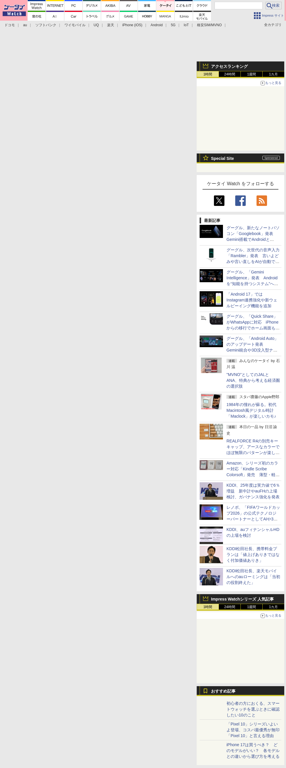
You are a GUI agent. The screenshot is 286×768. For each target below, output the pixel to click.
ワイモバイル (75, 25)
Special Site (222, 158)
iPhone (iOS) (132, 25)
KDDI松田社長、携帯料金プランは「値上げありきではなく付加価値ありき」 (253, 554)
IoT (186, 25)
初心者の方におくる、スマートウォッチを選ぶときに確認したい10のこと (253, 709)
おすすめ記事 (223, 691)
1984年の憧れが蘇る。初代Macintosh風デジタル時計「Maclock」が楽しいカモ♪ (251, 410)
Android (157, 25)
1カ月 (273, 74)
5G (173, 25)
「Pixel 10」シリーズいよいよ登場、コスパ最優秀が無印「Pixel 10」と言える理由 (253, 730)
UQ (96, 25)
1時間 (207, 74)
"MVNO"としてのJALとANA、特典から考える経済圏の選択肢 (253, 380)
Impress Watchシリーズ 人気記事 (242, 599)
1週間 (251, 74)
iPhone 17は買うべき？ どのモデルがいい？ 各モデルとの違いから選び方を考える (253, 750)
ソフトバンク (45, 25)
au (25, 25)
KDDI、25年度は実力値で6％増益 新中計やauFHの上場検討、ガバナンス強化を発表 (253, 491)
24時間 (229, 74)
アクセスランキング (229, 66)
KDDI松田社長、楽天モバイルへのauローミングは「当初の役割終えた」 (253, 577)
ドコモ (9, 25)
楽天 (110, 25)
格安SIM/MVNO (209, 25)
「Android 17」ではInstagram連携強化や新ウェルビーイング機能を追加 (251, 300)
